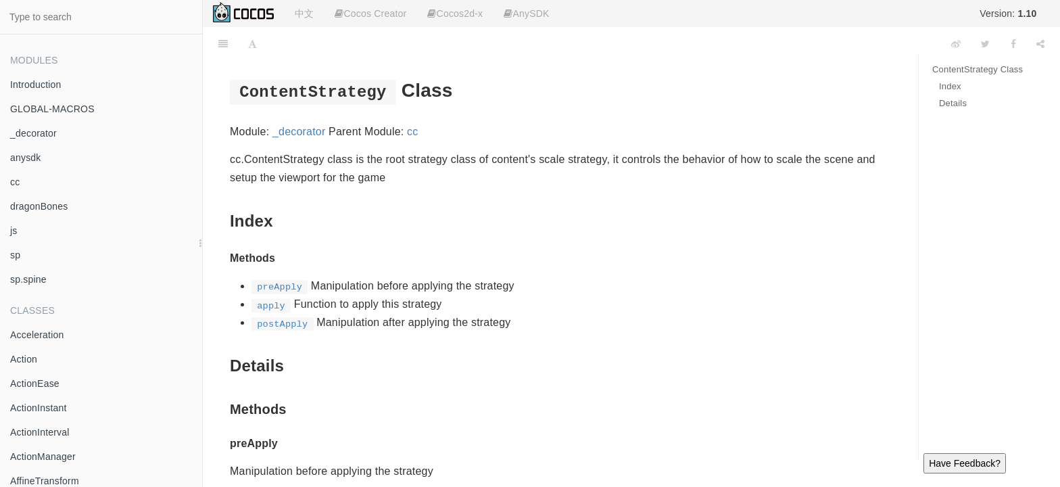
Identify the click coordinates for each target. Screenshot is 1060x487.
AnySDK (526, 13)
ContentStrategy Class (977, 69)
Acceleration (37, 334)
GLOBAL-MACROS (52, 108)
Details (953, 103)
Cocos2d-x (455, 13)
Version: (1008, 13)
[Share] (1040, 44)
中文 (304, 13)
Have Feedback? (965, 463)
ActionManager (43, 456)
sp (15, 255)
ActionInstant (38, 407)
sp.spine (28, 279)
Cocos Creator (370, 13)
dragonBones (39, 206)
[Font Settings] (252, 44)
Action (23, 359)
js (14, 230)
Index (950, 86)
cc (15, 182)
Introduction (36, 84)
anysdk (25, 157)
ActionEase (34, 383)
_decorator (33, 133)
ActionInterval (40, 432)
